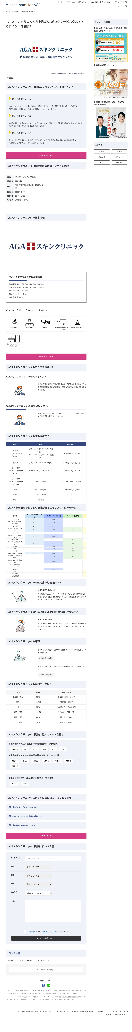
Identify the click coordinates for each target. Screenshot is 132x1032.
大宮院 (14, 790)
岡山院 (62, 724)
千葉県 (57, 768)
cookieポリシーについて (45, 1026)
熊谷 (53, 756)
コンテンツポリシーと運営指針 (65, 1026)
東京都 (68, 768)
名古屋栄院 (71, 714)
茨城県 (14, 768)
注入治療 (102, 157)
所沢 (35, 756)
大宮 (63, 756)
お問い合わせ (12, 1026)
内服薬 (101, 151)
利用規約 (32, 946)
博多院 (69, 729)
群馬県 (35, 768)
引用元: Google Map (46, 664)
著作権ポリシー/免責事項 (93, 1026)
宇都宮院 (62, 709)
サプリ (101, 162)
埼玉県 (46, 768)
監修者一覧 (31, 1026)
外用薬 (119, 151)
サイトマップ (123, 1026)
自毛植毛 (119, 162)
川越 (44, 756)
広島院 (69, 724)
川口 (25, 756)
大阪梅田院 (71, 719)
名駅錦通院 (61, 714)
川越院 (11, 78)
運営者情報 (22, 1026)
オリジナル (119, 157)
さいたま (15, 756)
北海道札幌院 (63, 704)
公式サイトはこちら (46, 156)
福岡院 (62, 729)
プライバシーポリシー (50, 946)
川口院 (25, 790)
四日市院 (61, 719)
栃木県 (25, 768)
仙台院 (72, 704)
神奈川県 (15, 773)
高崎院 (70, 709)
